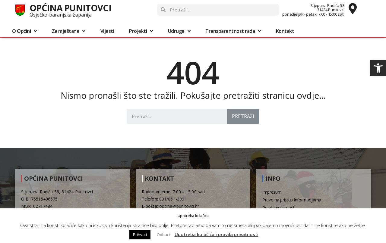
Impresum (272, 192)
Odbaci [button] (163, 234)
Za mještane (68, 31)
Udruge (179, 31)
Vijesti (107, 31)
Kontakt (285, 31)
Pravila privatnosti (278, 207)
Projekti (141, 31)
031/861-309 (171, 199)
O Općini (24, 31)
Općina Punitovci (70, 8)
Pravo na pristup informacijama (291, 200)
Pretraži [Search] (243, 116)
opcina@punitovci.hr (179, 206)
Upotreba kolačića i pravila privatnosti (216, 234)
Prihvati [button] (140, 234)
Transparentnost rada (233, 31)
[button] (378, 68)
